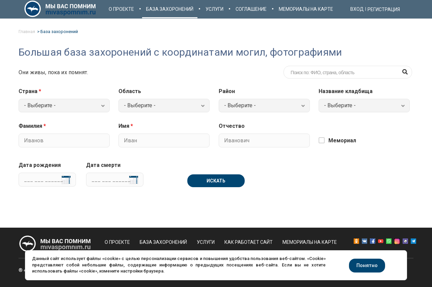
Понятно (367, 265)
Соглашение (251, 9)
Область (129, 91)
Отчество (232, 126)
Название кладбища (346, 91)
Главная (27, 31)
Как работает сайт (248, 242)
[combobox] (64, 105)
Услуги (214, 9)
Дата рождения (40, 165)
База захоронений (169, 9)
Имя (125, 126)
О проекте (121, 9)
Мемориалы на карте (306, 9)
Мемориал (342, 140)
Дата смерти (103, 165)
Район (227, 91)
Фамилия (32, 126)
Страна (30, 91)
